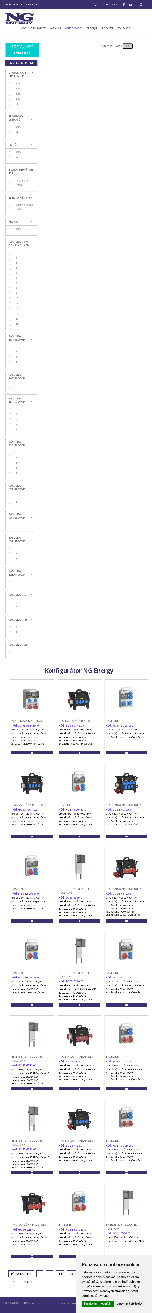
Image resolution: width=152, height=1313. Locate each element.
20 (13, 319)
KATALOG (55, 28)
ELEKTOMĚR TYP (19, 197)
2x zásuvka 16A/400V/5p (120, 1157)
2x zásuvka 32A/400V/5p (120, 905)
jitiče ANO (44, 733)
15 (13, 308)
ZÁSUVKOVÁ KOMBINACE (27, 720)
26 (13, 324)
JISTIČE (13, 145)
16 (13, 313)
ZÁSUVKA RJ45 (18, 620)
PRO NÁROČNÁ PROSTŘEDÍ (76, 720)
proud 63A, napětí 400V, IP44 (122, 813)
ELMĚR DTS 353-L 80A (21, 207)
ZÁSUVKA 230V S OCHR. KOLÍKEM (19, 243)
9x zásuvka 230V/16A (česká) (28, 824)
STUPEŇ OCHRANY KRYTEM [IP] (21, 74)
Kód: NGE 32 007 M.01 (120, 977)
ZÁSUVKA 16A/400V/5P (17, 338)
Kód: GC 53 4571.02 (24, 809)
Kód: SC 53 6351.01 (23, 1065)
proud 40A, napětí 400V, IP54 (27, 729)
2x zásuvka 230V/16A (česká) (28, 743)
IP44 (14, 83)
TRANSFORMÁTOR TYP (21, 171)
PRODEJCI (92, 28)
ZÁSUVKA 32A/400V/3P (17, 516)
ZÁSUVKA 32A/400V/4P (17, 487)
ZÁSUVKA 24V (17, 595)
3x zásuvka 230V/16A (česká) (123, 914)
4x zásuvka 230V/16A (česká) (123, 737)
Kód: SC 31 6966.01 (118, 1233)
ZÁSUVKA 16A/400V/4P (17, 376)
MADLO (13, 222)
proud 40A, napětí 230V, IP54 (122, 729)
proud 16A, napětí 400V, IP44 (75, 813)
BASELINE (112, 720)
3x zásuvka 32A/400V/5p (73, 1076)
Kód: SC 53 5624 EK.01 (25, 725)
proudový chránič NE (71, 817)
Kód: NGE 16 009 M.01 (120, 1145)
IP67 (14, 99)
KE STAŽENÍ (107, 28)
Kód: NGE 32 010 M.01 (73, 1229)
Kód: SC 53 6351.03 (23, 1149)
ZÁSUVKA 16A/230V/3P (17, 400)
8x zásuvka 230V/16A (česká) (75, 743)
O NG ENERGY (38, 28)
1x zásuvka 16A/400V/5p (25, 740)
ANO (15, 127)
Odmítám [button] (106, 1303)
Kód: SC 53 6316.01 (71, 897)
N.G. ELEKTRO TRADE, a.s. (23, 4)
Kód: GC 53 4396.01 (71, 1145)
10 (13, 298)
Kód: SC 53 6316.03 (71, 981)
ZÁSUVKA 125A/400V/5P (17, 572)
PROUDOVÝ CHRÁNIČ (16, 118)
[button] (31, 753)
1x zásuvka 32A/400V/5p (25, 737)
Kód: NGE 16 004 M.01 (73, 809)
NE (14, 104)
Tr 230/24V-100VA (19, 183)
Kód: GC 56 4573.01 (71, 1061)
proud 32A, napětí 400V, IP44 (27, 897)
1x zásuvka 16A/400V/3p (120, 911)
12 (13, 303)
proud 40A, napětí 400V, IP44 (75, 729)
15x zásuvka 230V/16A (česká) (123, 824)
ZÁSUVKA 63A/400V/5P (17, 539)
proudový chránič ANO (24, 733)
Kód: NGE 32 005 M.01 (25, 893)
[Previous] (21, 1273)
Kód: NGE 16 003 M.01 (120, 725)
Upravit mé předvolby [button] (129, 1303)
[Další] (28, 1282)
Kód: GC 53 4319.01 (118, 893)
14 (60, 1274)
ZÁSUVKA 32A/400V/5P (17, 443)
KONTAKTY (123, 28)
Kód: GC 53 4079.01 (118, 809)
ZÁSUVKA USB (18, 645)
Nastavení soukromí (68, 1303)
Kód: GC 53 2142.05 (71, 725)
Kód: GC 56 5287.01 (24, 1229)
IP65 (14, 94)
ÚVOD (23, 28)
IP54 (14, 88)
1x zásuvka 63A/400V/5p (73, 1073)
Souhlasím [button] (90, 1303)
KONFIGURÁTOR (74, 28)
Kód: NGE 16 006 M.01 (25, 977)
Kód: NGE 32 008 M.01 (120, 1061)
